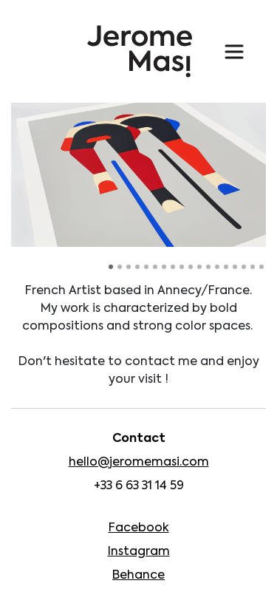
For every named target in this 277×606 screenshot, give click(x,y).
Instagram (139, 552)
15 (235, 267)
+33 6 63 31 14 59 (139, 486)
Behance (138, 576)
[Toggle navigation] (234, 52)
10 (190, 267)
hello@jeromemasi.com (139, 463)
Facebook (139, 528)
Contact (138, 439)
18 (261, 267)
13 (217, 267)
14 (226, 267)
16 (244, 267)
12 (208, 267)
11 (199, 267)
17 (252, 267)
